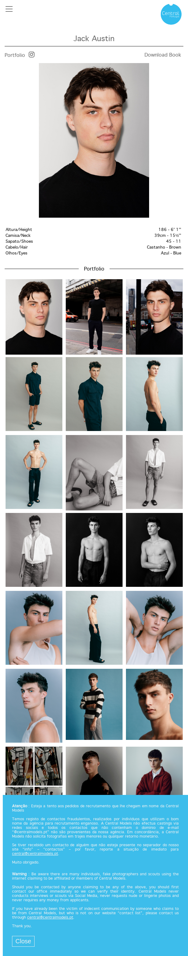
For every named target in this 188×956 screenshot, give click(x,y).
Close (23, 941)
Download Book (162, 55)
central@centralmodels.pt (35, 854)
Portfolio (15, 55)
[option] (94, 140)
